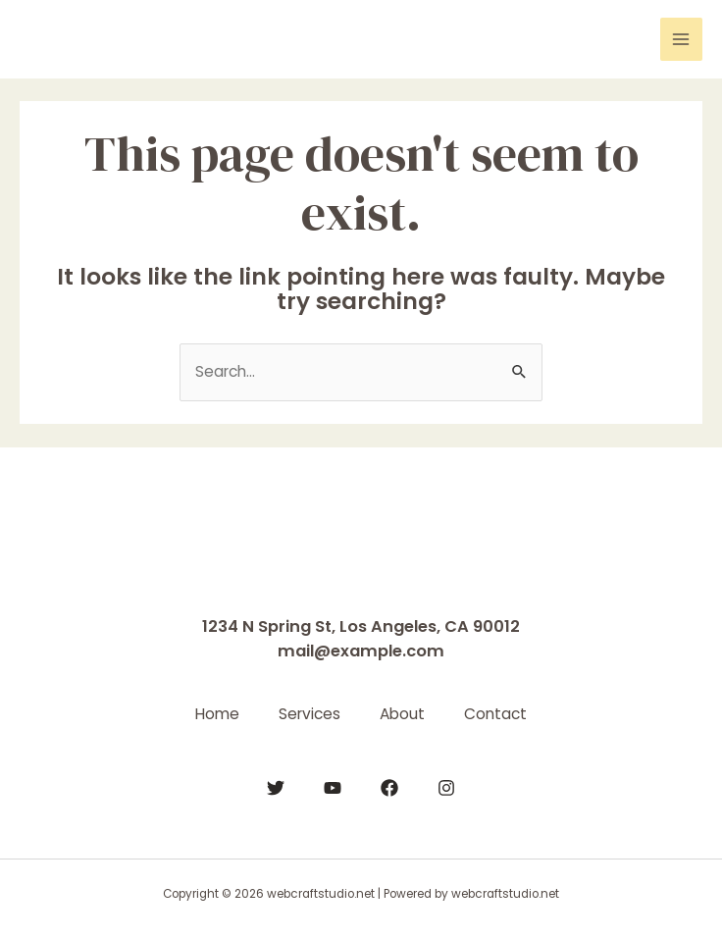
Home (217, 714)
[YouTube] (332, 788)
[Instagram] (446, 788)
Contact (495, 714)
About (402, 714)
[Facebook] (389, 788)
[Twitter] (275, 788)
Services (309, 714)
